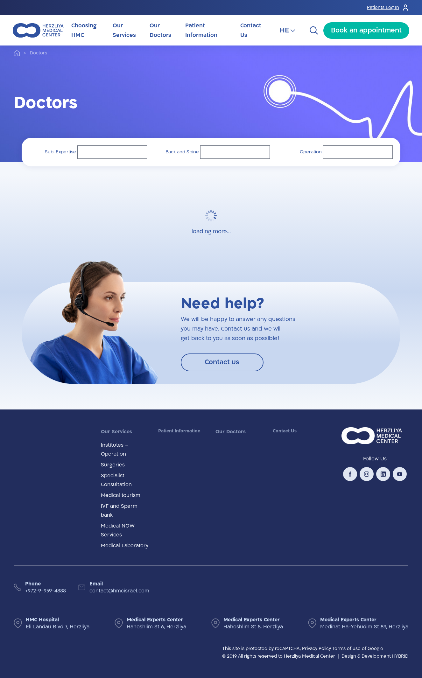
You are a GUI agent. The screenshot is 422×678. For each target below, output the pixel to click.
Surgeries (113, 464)
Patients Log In (388, 7)
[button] (112, 152)
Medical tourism (120, 495)
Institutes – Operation (115, 450)
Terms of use (346, 649)
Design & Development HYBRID (374, 656)
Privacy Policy (316, 649)
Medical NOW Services (118, 530)
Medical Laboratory (124, 545)
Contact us (222, 362)
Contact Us (285, 431)
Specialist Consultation (116, 480)
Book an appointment (366, 30)
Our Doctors (230, 431)
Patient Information (179, 431)
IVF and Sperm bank (119, 511)
